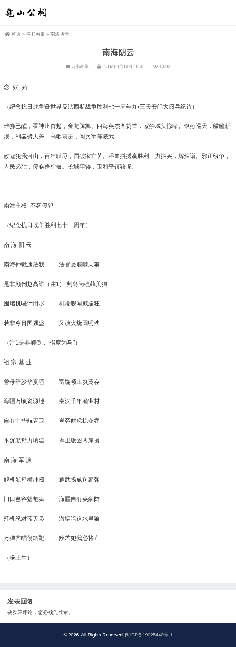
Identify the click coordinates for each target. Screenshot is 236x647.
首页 (13, 34)
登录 (63, 612)
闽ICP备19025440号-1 (148, 635)
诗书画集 (35, 34)
